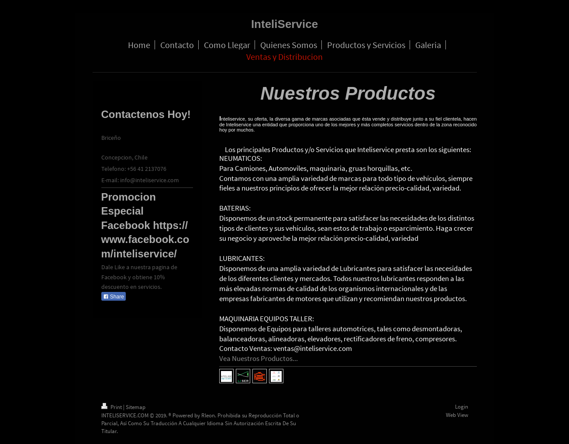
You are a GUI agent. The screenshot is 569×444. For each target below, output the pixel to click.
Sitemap (135, 407)
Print (112, 407)
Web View (457, 415)
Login (461, 406)
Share (113, 297)
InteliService (284, 24)
